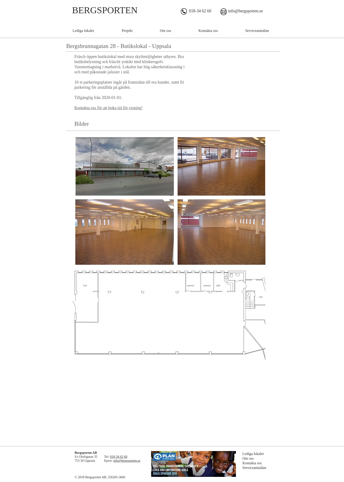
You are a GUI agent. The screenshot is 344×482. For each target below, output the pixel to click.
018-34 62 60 (118, 456)
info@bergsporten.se (126, 460)
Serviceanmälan (254, 468)
